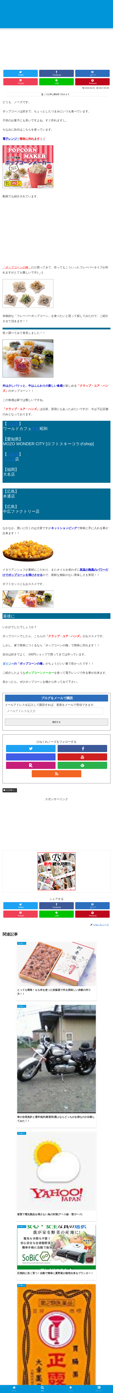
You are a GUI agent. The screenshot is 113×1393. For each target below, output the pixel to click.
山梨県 (13, 423)
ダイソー (8, 663)
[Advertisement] (56, 824)
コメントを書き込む (56, 1344)
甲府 (36, 428)
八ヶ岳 (9, 459)
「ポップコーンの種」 (17, 267)
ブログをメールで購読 (57, 698)
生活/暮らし (9, 790)
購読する (56, 722)
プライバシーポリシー (56, 1383)
